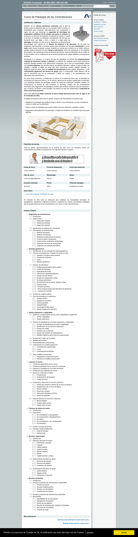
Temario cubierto (98, 31)
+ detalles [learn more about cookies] (89, 532)
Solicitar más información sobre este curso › (73, 520)
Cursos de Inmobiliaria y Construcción (39, 13)
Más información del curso (101, 38)
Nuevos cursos (32, 6)
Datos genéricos (98, 26)
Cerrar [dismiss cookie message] (124, 533)
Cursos (26, 13)
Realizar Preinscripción (100, 40)
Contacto (78, 6)
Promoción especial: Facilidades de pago (40, 194)
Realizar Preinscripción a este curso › (76, 523)
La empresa (112, 2)
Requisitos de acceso (100, 24)
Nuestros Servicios (43, 6)
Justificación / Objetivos (100, 22)
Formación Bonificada (69, 6)
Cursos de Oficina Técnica (58, 13)
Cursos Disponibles (55, 6)
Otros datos (97, 29)
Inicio (104, 2)
